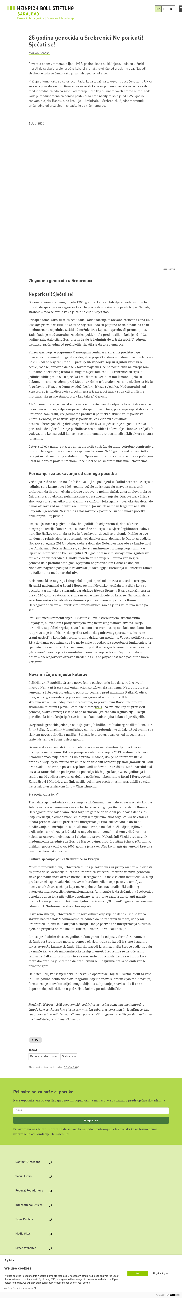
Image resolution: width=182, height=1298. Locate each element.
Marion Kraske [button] (39, 53)
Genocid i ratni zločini (43, 1056)
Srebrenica (69, 1056)
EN (164, 9)
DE (171, 9)
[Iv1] (98, 707)
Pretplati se (91, 1120)
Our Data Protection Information (18, 1288)
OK (137, 1273)
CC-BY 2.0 (70, 1067)
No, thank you (160, 1273)
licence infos (169, 269)
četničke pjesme (83, 707)
